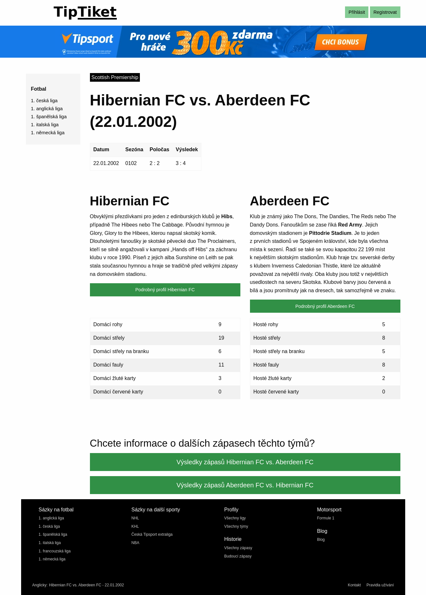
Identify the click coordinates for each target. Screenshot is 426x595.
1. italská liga (45, 124)
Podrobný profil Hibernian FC (165, 289)
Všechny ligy (235, 518)
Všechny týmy (236, 526)
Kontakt (354, 585)
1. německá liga (48, 132)
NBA (136, 543)
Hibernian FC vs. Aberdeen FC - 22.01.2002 (86, 585)
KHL (135, 526)
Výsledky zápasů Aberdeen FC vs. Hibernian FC (245, 485)
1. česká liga (44, 100)
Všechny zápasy (238, 548)
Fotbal (38, 89)
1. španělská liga (49, 116)
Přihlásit (357, 12)
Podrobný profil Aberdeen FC (325, 306)
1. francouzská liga (55, 551)
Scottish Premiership (115, 77)
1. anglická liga (47, 108)
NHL (135, 518)
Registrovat (385, 12)
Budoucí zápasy (238, 556)
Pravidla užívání (380, 585)
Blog (321, 539)
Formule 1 (325, 518)
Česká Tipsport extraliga (152, 534)
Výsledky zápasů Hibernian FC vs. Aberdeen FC (245, 462)
